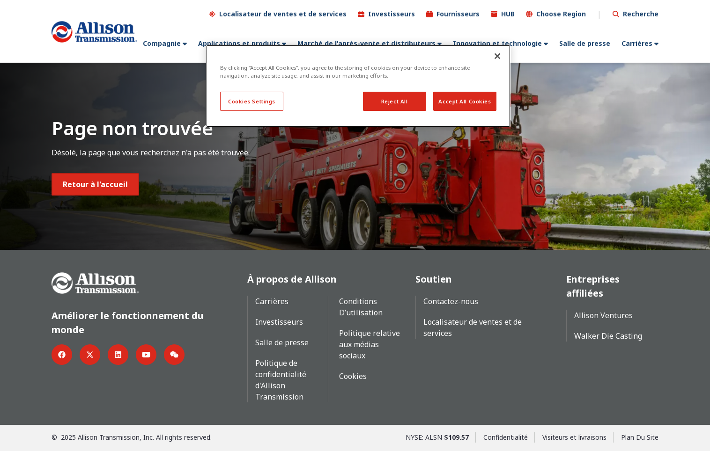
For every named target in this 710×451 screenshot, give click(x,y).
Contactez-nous (450, 301)
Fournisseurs (458, 13)
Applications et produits (239, 42)
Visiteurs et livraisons (574, 436)
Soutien (433, 278)
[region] (358, 86)
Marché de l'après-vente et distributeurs (366, 42)
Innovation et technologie (497, 42)
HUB (508, 13)
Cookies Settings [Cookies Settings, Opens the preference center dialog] (251, 101)
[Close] (497, 56)
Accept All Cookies (464, 101)
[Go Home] (94, 31)
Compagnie (162, 42)
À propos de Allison (292, 278)
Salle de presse (584, 42)
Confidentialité (505, 436)
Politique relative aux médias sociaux (369, 343)
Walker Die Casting (608, 335)
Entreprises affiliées (593, 285)
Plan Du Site (639, 436)
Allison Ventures (603, 315)
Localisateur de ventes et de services (283, 13)
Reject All (394, 101)
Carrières (636, 42)
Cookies (353, 376)
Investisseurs (391, 13)
